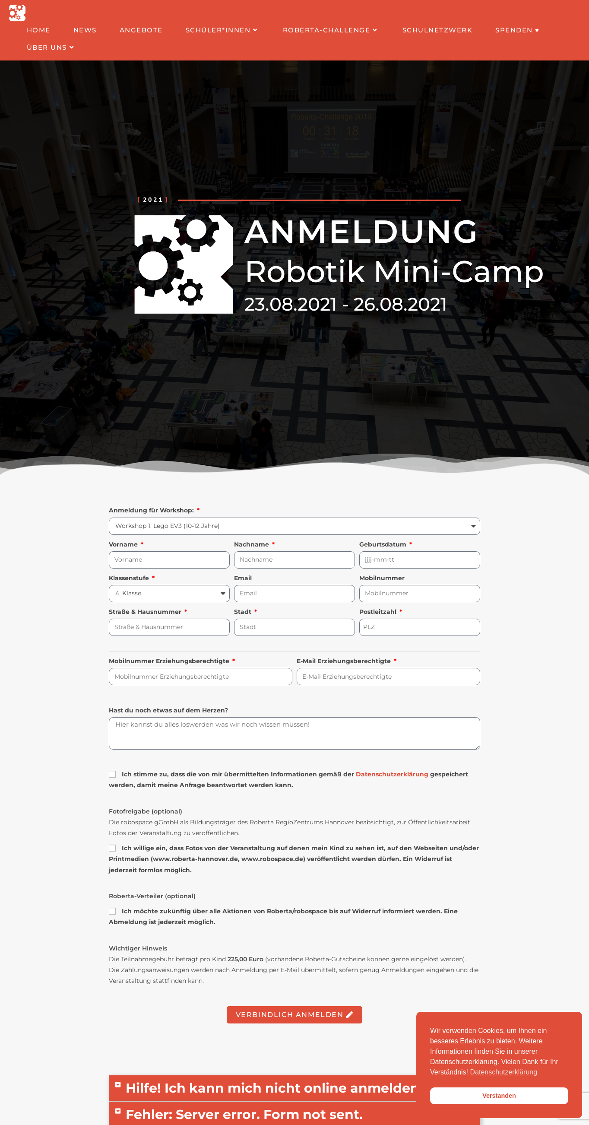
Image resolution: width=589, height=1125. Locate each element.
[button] (294, 1088)
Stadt (243, 612)
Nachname (252, 544)
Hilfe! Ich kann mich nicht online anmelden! (274, 1088)
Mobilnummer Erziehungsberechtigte (170, 661)
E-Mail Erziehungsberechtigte (345, 661)
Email (243, 578)
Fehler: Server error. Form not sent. (244, 1114)
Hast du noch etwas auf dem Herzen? (168, 710)
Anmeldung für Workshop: (152, 510)
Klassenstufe (130, 578)
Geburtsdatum (383, 544)
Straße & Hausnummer (146, 612)
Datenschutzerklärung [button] (504, 1072)
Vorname (124, 544)
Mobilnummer (382, 578)
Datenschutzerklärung (392, 774)
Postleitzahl (378, 612)
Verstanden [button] (499, 1095)
